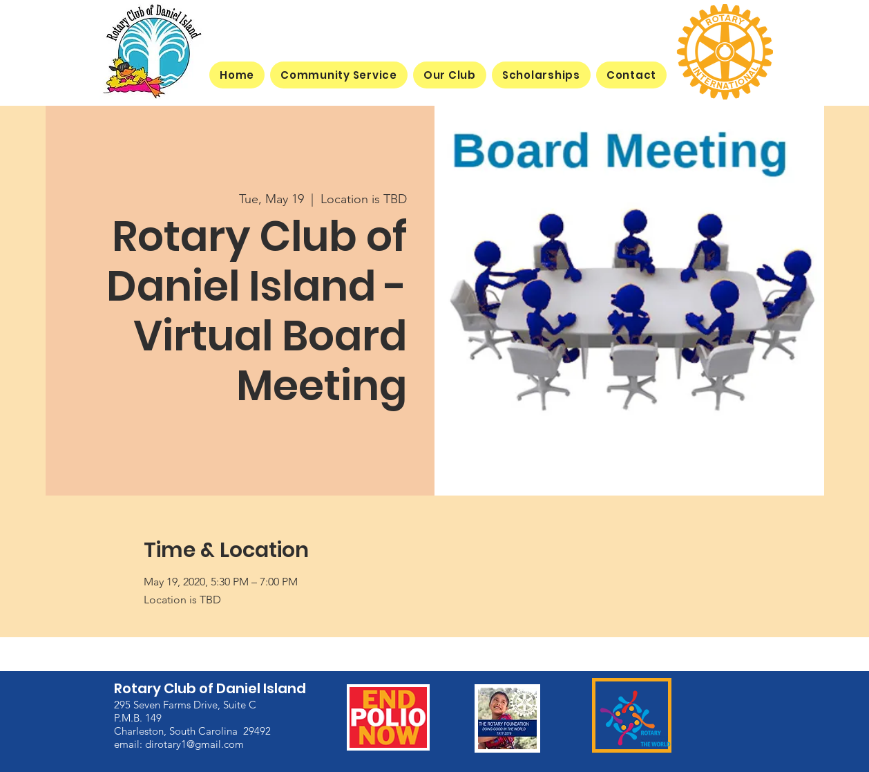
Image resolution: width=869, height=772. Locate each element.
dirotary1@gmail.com (194, 743)
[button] (449, 75)
